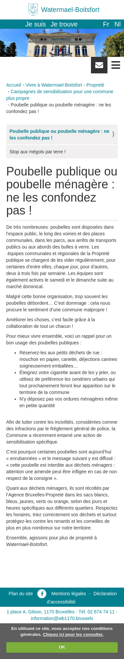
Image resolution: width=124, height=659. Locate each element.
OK (62, 646)
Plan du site (21, 593)
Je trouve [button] (64, 24)
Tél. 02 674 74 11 (97, 611)
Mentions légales (68, 593)
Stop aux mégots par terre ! (38, 151)
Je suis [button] (35, 24)
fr (106, 24)
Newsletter (99, 67)
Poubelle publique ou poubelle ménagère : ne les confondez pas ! (59, 134)
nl (117, 24)
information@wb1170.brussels (62, 618)
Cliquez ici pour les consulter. (73, 634)
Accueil (13, 85)
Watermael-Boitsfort (70, 9)
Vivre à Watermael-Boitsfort (53, 85)
